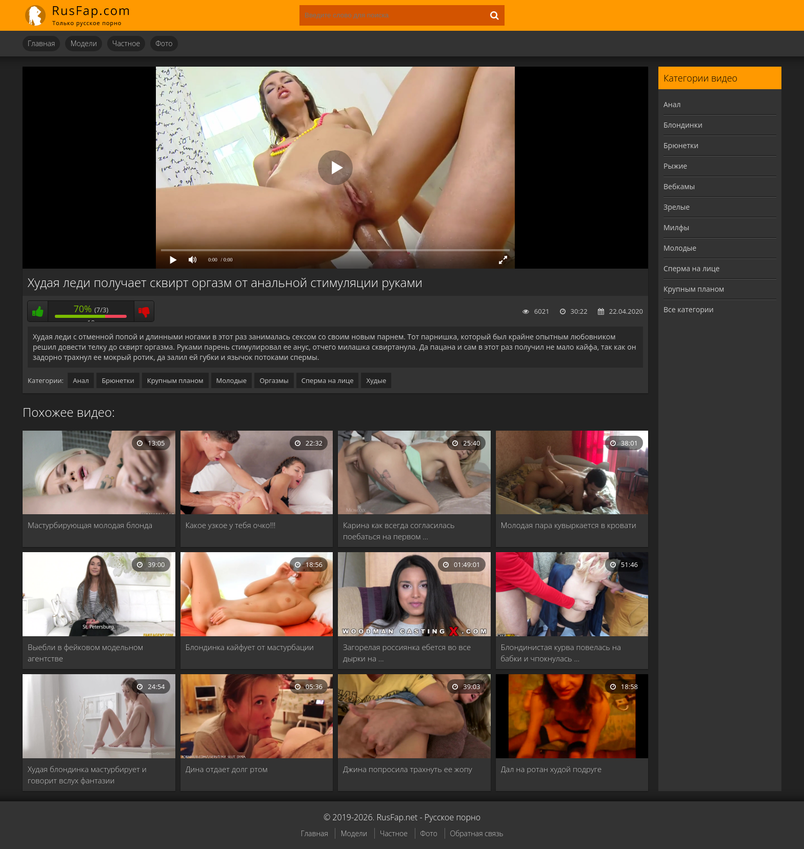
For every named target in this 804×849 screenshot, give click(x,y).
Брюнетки (118, 380)
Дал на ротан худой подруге (551, 769)
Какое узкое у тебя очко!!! (231, 525)
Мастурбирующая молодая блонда (90, 525)
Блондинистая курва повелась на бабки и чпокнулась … (561, 652)
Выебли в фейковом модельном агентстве (85, 652)
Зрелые (677, 207)
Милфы (676, 227)
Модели (83, 43)
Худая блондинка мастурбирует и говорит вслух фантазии (87, 774)
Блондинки (683, 125)
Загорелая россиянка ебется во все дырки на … (407, 652)
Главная (41, 43)
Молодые (231, 380)
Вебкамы (679, 186)
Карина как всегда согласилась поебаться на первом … (399, 530)
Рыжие (675, 166)
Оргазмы (274, 380)
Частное (126, 43)
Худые (376, 380)
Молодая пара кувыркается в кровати (568, 525)
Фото (163, 43)
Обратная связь (477, 833)
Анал (81, 380)
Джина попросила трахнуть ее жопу (407, 769)
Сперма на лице (328, 380)
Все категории (689, 309)
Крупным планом (175, 380)
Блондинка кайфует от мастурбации (250, 647)
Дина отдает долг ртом (227, 769)
